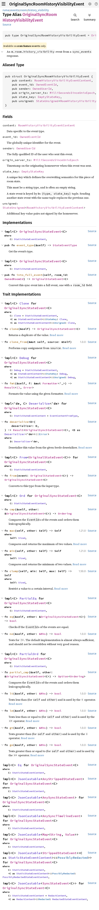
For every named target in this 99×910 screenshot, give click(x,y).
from (13, 475)
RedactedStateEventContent (69, 899)
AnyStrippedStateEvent (62, 779)
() (18, 387)
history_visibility (38, 10)
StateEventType (65, 245)
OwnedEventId (46, 84)
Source (7, 24)
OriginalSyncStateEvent (40, 232)
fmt (12, 383)
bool (13, 620)
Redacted (44, 899)
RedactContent (57, 895)
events (15, 10)
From (23, 457)
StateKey (51, 319)
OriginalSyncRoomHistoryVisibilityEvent (46, 4)
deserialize (19, 421)
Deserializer (14, 434)
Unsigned (59, 322)
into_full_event (29, 275)
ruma (6, 10)
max (12, 530)
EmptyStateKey (49, 97)
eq (11, 616)
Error (27, 387)
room (23, 10)
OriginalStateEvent (47, 279)
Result (9, 387)
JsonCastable (29, 779)
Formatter (50, 383)
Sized (21, 538)
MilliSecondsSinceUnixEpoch (72, 92)
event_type (25, 245)
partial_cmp (19, 672)
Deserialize (39, 403)
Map (45, 834)
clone (14, 329)
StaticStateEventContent (30, 239)
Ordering (65, 513)
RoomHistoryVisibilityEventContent (62, 80)
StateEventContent (30, 319)
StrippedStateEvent (59, 853)
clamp (14, 571)
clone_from (18, 342)
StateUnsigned (47, 101)
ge (11, 745)
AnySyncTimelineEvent (61, 816)
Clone (24, 303)
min (12, 551)
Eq (20, 765)
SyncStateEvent (55, 883)
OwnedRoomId (13, 279)
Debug (24, 358)
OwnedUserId (42, 88)
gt (11, 727)
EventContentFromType (63, 415)
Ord (22, 496)
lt (11, 693)
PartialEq (28, 598)
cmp (12, 509)
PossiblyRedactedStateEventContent (25, 877)
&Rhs (42, 634)
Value (70, 834)
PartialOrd (28, 654)
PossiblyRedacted (73, 858)
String (55, 834)
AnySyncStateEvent (58, 797)
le (11, 710)
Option (63, 676)
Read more (56, 335)
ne (11, 634)
